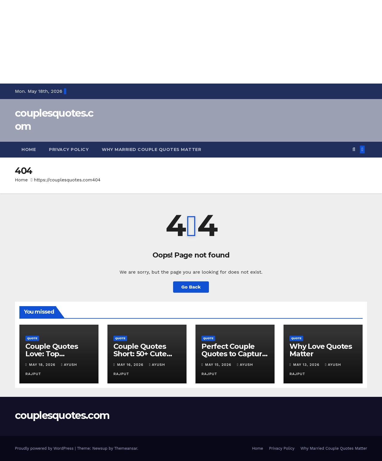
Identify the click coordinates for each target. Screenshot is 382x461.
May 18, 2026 (43, 365)
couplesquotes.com (62, 415)
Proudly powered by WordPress (45, 448)
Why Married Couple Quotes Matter (151, 149)
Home (28, 149)
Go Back (191, 287)
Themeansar (125, 448)
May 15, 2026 (219, 365)
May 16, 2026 (131, 365)
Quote (32, 338)
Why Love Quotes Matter (320, 350)
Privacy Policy (69, 149)
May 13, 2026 (307, 365)
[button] (353, 149)
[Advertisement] (179, 42)
